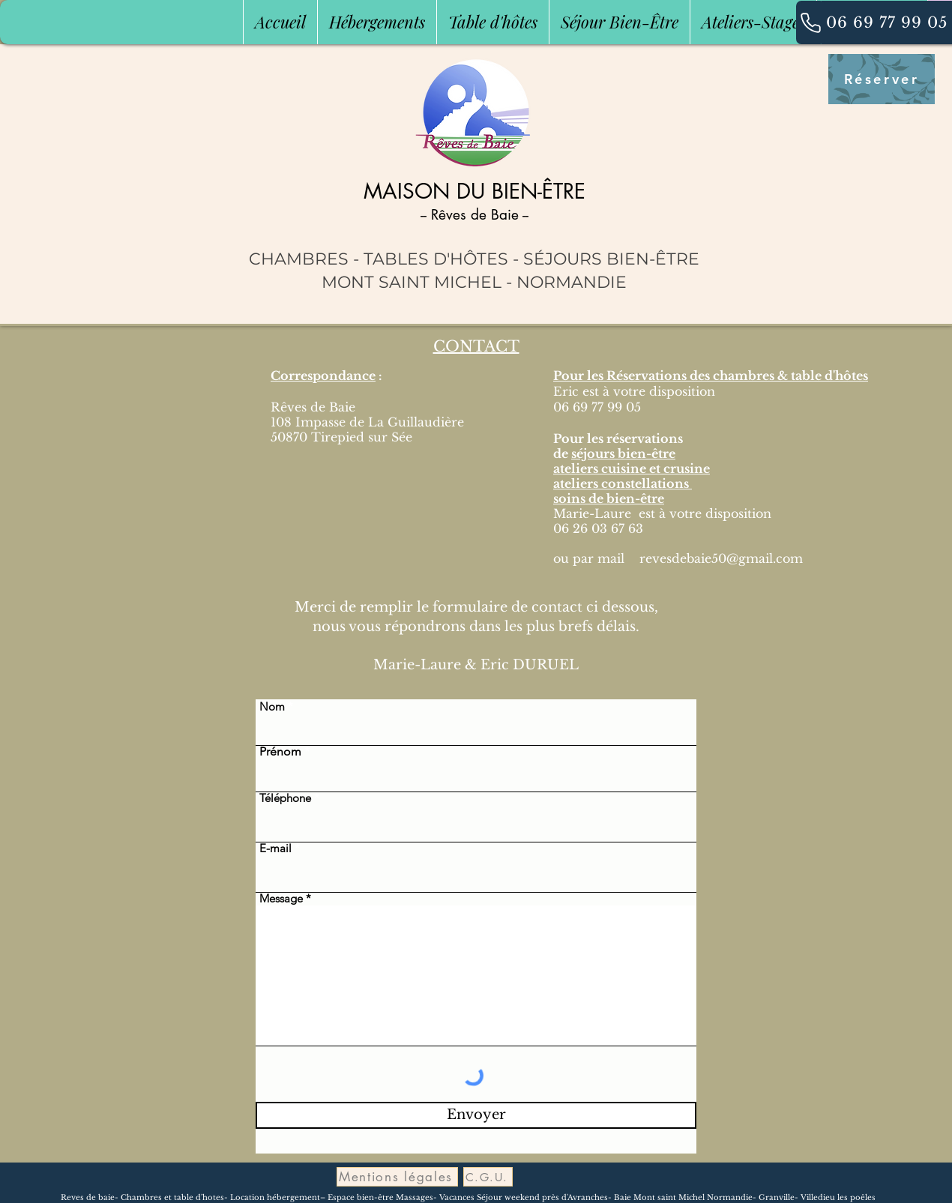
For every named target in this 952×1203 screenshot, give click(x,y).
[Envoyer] (476, 1115)
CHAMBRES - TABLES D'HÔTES (378, 259)
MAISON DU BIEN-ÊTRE (474, 191)
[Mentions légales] (397, 1177)
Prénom (280, 752)
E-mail (275, 848)
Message (281, 898)
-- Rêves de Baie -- (474, 214)
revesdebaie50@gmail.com (721, 558)
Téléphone (285, 797)
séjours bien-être (623, 453)
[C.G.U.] (488, 1177)
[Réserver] (881, 79)
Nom (272, 706)
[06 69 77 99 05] (887, 22)
